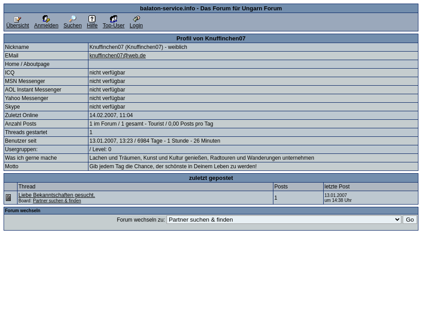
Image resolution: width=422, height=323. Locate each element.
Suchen (72, 23)
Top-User (114, 23)
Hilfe (92, 23)
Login (136, 23)
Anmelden (46, 23)
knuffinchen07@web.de (117, 55)
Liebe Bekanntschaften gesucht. (56, 195)
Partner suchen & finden (57, 200)
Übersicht (17, 23)
